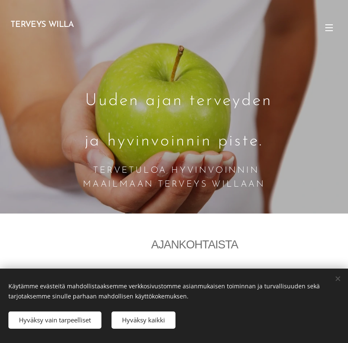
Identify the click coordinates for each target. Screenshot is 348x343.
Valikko (329, 27)
